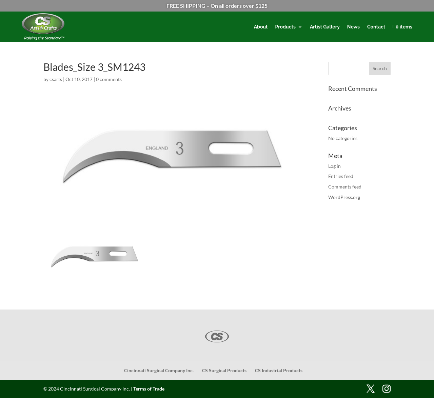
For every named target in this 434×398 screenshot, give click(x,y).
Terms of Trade (148, 389)
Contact (376, 26)
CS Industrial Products (278, 370)
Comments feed (344, 187)
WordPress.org (344, 197)
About (261, 26)
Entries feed (340, 176)
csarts (56, 79)
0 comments (109, 79)
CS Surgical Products (224, 370)
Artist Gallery (325, 26)
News (353, 26)
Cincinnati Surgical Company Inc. (159, 370)
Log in (334, 166)
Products (285, 26)
